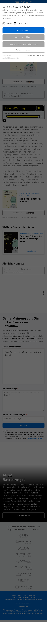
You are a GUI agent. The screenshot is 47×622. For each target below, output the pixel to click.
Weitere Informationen (23, 50)
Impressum (31, 55)
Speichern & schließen (24, 37)
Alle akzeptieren (23, 30)
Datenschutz (40, 55)
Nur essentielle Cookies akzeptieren (23, 44)
